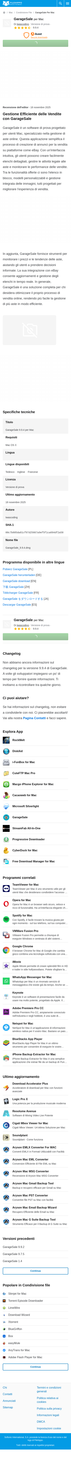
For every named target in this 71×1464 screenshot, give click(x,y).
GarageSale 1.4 (12, 1261)
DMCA (41, 1421)
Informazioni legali (48, 1415)
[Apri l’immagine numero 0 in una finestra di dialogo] (29, 330)
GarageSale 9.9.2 (13, 1247)
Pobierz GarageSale (15, 569)
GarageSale (29, 19)
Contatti (7, 1394)
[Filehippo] (12, 3)
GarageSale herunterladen (19, 575)
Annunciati (9, 1400)
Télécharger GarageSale (18, 592)
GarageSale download (16, 581)
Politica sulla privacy (49, 1408)
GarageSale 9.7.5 (13, 1254)
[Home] (4, 12)
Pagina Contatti (34, 718)
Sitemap (8, 1407)
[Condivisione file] (24, 12)
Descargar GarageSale (17, 604)
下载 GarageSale (13, 586)
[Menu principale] (67, 3)
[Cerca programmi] (60, 3)
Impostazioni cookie (49, 1428)
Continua (35, 1270)
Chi (5, 1387)
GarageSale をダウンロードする (23, 598)
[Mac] (11, 12)
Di (21, 24)
